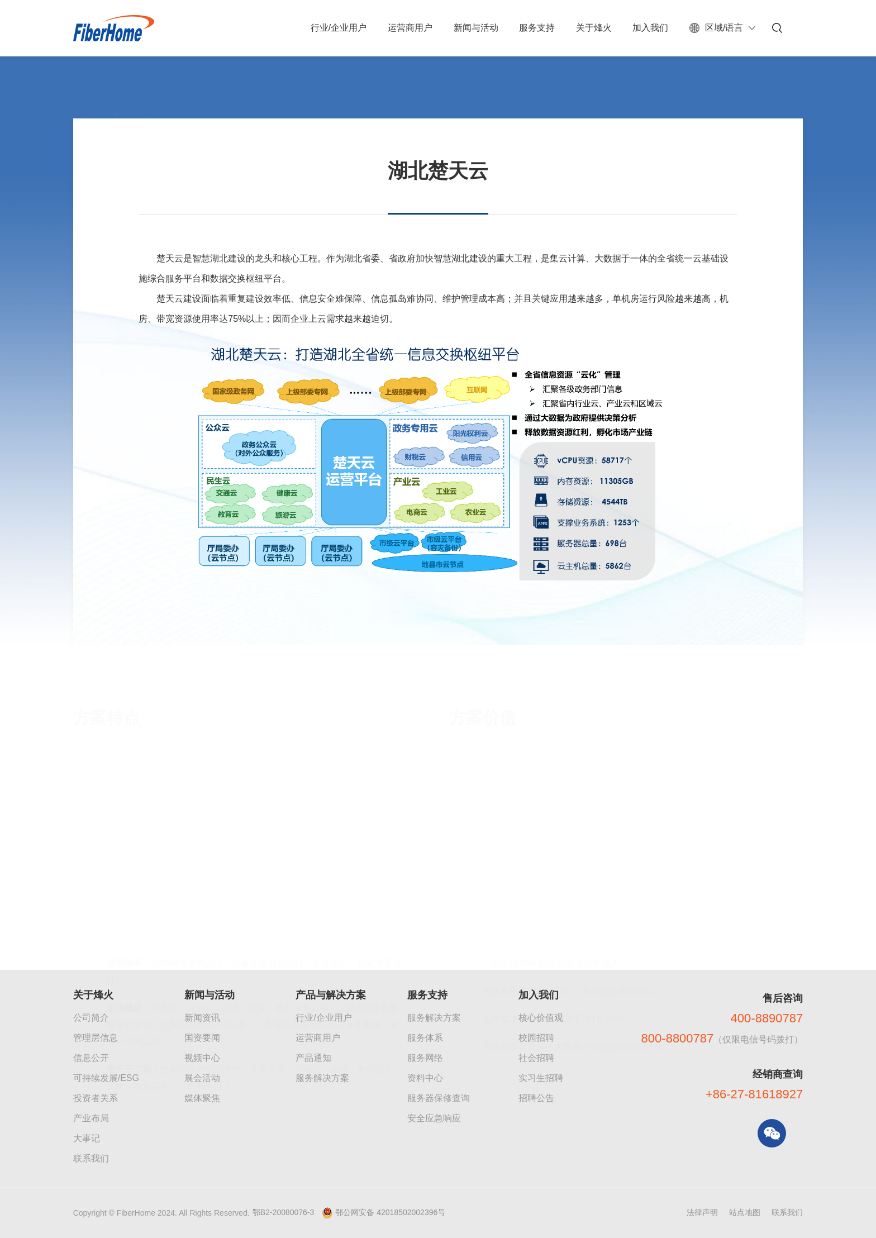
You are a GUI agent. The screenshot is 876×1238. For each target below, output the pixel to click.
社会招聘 (536, 1058)
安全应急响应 (434, 1118)
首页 (88, 89)
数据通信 (131, 89)
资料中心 (425, 1078)
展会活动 (202, 1078)
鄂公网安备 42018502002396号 (390, 1212)
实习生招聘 (540, 1078)
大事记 (86, 1138)
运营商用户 (318, 1037)
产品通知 (313, 1058)
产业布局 (91, 1118)
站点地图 (744, 1212)
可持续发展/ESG (106, 1078)
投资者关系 (95, 1098)
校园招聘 (536, 1037)
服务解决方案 (322, 1078)
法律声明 (702, 1212)
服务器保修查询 (438, 1098)
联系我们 (91, 1158)
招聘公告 (536, 1098)
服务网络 (425, 1058)
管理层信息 (95, 1037)
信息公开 (91, 1058)
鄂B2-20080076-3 (284, 1212)
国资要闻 (202, 1037)
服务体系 (425, 1037)
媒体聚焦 (202, 1098)
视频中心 (202, 1058)
